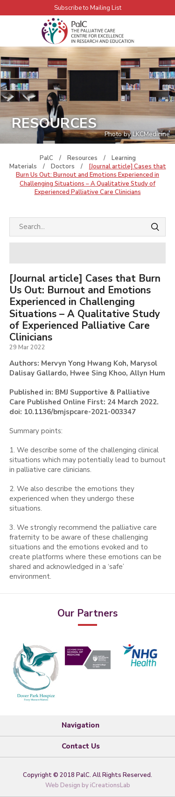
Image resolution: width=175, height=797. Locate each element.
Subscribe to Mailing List (87, 8)
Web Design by (87, 785)
